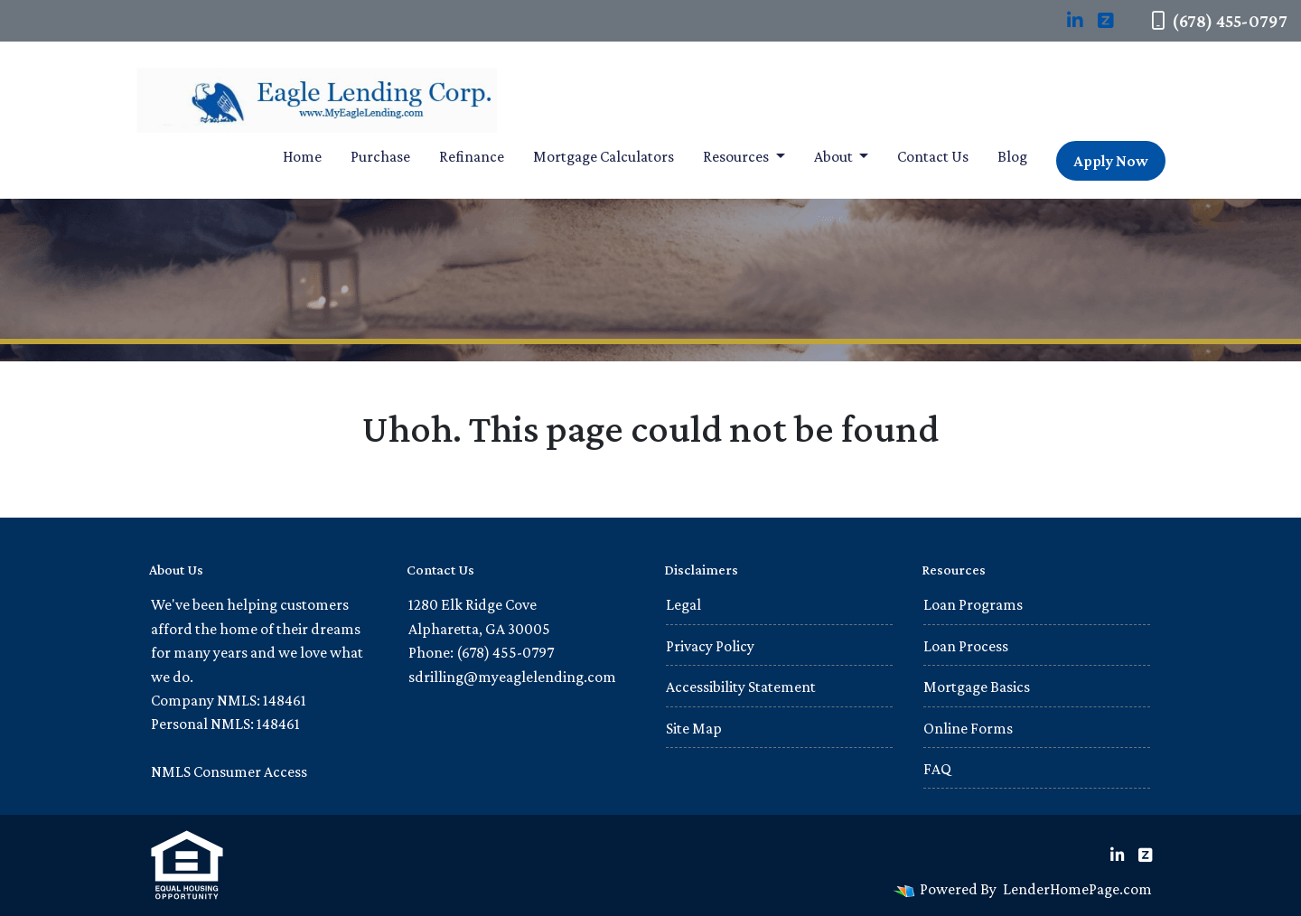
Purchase (380, 156)
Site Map (694, 728)
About (835, 156)
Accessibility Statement (741, 687)
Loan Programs (973, 604)
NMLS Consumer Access (229, 771)
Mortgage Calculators (603, 156)
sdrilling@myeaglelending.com (512, 677)
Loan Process (965, 646)
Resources (737, 156)
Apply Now (1110, 161)
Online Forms (968, 728)
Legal (683, 604)
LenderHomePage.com (1077, 889)
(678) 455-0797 (1219, 21)
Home (302, 156)
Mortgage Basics (976, 687)
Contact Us (933, 156)
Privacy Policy (710, 646)
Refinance (471, 156)
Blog (1012, 156)
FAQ (937, 769)
